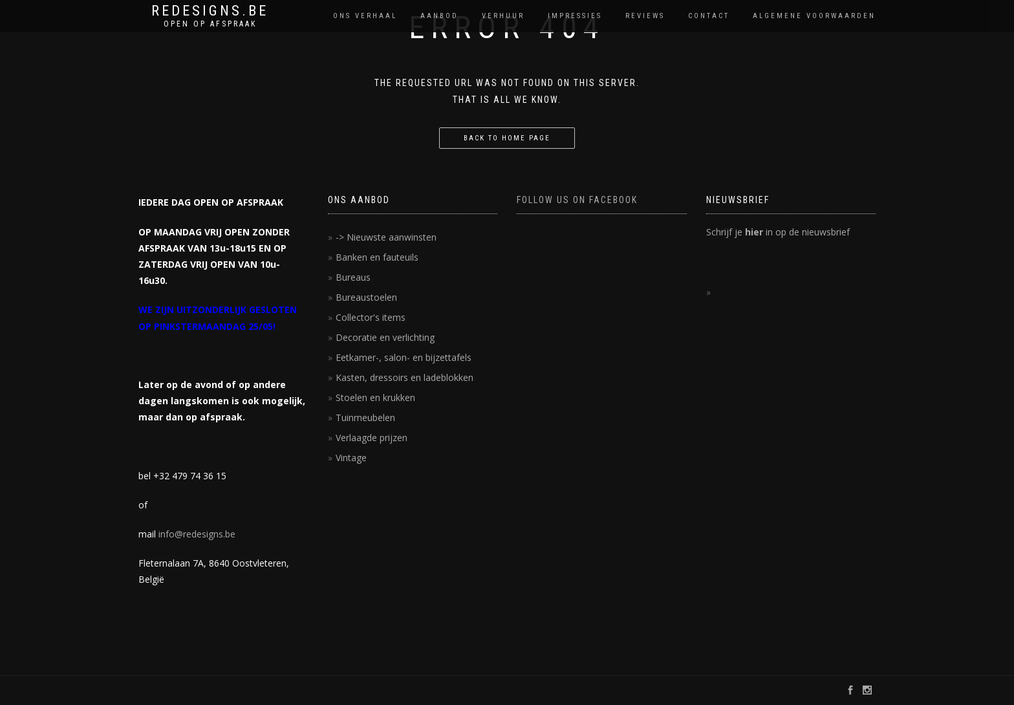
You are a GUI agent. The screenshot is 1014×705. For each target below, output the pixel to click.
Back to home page (507, 138)
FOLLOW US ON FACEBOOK (577, 200)
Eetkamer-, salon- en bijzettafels (403, 357)
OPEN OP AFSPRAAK (210, 23)
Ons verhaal (365, 16)
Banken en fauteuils (377, 257)
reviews (645, 16)
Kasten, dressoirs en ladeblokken (404, 377)
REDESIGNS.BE (209, 11)
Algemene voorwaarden (814, 16)
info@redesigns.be (196, 534)
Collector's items (370, 317)
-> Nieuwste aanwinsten (386, 237)
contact (708, 16)
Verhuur (503, 16)
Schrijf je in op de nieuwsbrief (778, 232)
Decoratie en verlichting (385, 337)
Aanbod (439, 16)
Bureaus (353, 277)
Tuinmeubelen (365, 417)
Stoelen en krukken (375, 397)
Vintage (351, 457)
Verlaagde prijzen (371, 437)
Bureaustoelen (366, 297)
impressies (575, 16)
